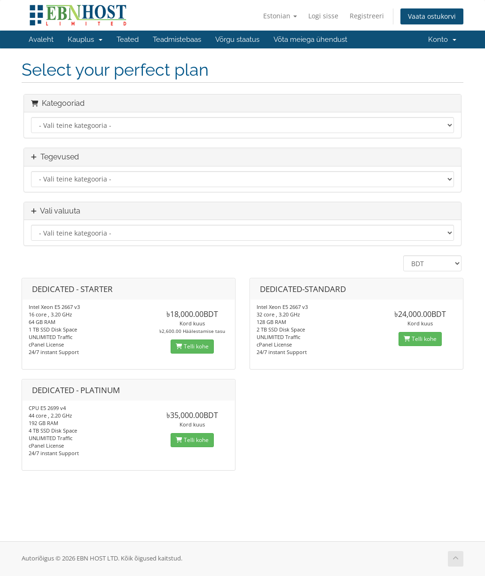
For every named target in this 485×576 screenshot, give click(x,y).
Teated (128, 39)
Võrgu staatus (237, 39)
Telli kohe (192, 346)
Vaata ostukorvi (432, 16)
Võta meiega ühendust (310, 39)
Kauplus (85, 39)
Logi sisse (323, 15)
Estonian (280, 15)
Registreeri (367, 15)
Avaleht (41, 39)
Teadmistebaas (177, 39)
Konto (442, 39)
